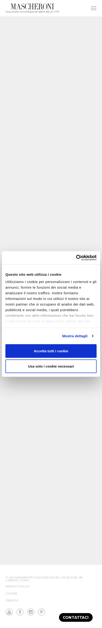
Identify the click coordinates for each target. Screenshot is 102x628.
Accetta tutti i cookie (51, 351)
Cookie (11, 593)
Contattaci (76, 617)
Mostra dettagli (74, 336)
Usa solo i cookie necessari (51, 366)
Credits (12, 600)
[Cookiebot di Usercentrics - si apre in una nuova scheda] (76, 258)
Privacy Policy (18, 586)
